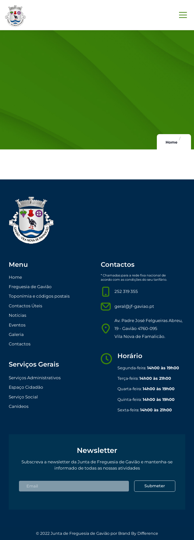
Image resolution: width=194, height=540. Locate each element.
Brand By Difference (138, 533)
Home (171, 142)
